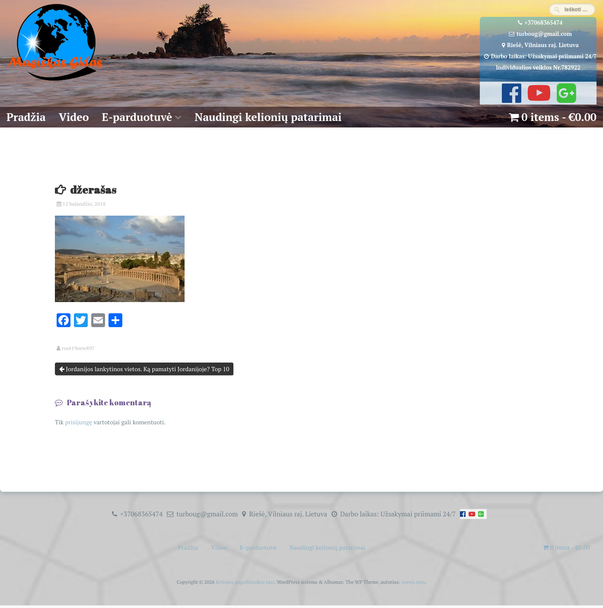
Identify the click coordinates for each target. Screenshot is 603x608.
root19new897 (78, 348)
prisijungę (78, 422)
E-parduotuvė (137, 117)
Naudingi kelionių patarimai (268, 117)
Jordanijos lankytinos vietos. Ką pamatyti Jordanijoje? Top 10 (144, 369)
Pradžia (26, 117)
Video (74, 117)
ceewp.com (413, 582)
